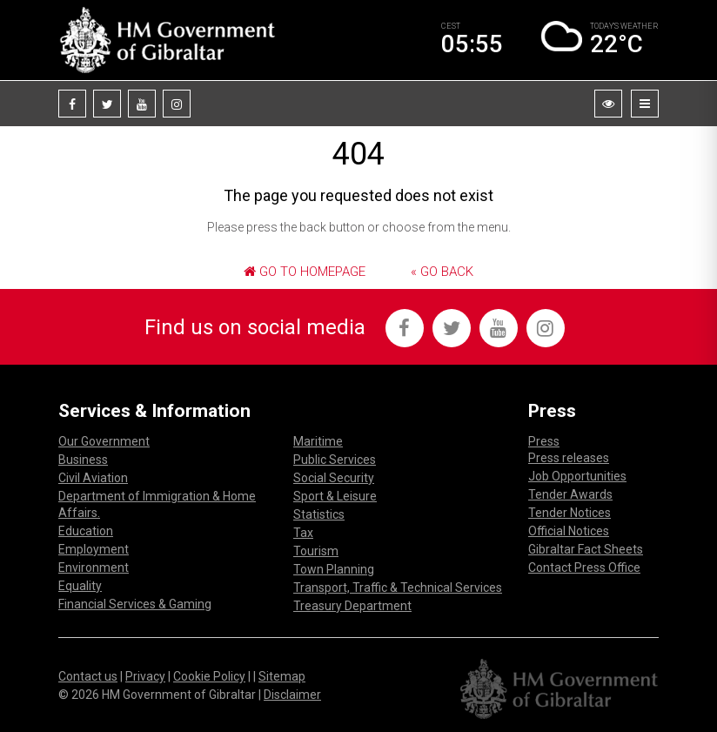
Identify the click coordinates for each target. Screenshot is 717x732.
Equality (80, 586)
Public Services (334, 460)
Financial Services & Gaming (134, 604)
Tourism (315, 551)
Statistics (319, 514)
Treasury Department (352, 606)
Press (544, 441)
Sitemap (281, 676)
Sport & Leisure (335, 496)
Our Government (104, 441)
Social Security (333, 478)
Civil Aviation (93, 478)
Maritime (318, 441)
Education (85, 531)
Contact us (87, 676)
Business (83, 460)
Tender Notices (569, 513)
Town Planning (333, 569)
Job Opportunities (577, 476)
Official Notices (568, 531)
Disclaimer (292, 695)
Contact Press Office (584, 567)
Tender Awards (570, 494)
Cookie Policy (209, 676)
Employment (93, 549)
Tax (303, 533)
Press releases (568, 458)
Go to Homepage (304, 271)
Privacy (145, 676)
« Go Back (442, 271)
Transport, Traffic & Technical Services (397, 587)
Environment (93, 567)
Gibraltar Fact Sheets (585, 549)
